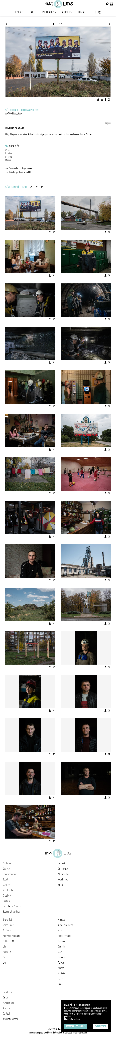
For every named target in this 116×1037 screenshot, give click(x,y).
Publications (49, 12)
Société (6, 868)
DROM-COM (8, 941)
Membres (18, 12)
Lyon (5, 962)
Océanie (61, 941)
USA (60, 952)
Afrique (61, 919)
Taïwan (61, 962)
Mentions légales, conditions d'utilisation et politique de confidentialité (58, 1032)
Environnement (10, 874)
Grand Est (7, 919)
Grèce (61, 984)
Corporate (63, 868)
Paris (5, 957)
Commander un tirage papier (20, 168)
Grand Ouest (8, 925)
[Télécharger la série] (36, 187)
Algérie (61, 973)
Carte (33, 12)
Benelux (62, 957)
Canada (61, 946)
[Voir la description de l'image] (105, 99)
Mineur (8, 160)
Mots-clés (14, 146)
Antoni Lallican (13, 113)
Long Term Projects (12, 906)
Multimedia (63, 874)
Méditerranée (64, 935)
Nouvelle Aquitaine (12, 935)
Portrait (62, 863)
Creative (7, 895)
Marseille (7, 952)
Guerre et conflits (11, 911)
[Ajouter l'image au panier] (101, 99)
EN (109, 123)
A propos (67, 12)
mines (7, 150)
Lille (4, 946)
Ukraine (8, 153)
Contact (82, 12)
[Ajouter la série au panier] (41, 187)
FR (106, 123)
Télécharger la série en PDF (20, 172)
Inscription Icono (10, 1019)
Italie (60, 978)
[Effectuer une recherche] (107, 4)
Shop (60, 884)
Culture (6, 884)
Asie (60, 930)
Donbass (8, 156)
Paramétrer (100, 1026)
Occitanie (7, 930)
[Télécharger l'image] (98, 99)
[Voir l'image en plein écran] (109, 99)
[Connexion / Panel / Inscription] (111, 4)
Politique (7, 863)
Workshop (63, 879)
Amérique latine (65, 925)
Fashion (6, 901)
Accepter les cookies (75, 1026)
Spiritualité (8, 890)
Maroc (61, 968)
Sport (5, 879)
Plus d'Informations (72, 1019)
